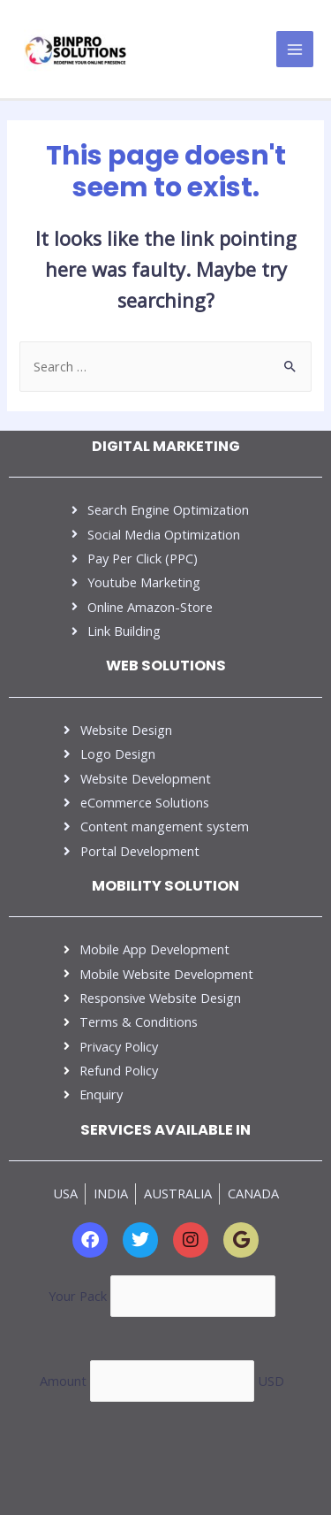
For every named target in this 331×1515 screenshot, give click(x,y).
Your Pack (79, 1295)
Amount (65, 1380)
